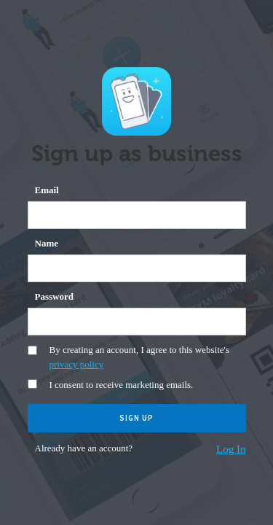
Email (47, 189)
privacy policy (77, 364)
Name (47, 243)
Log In (230, 449)
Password (54, 296)
